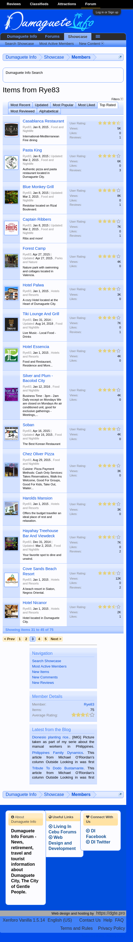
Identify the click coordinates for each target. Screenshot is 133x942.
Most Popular (63, 105)
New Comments (45, 677)
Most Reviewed (23, 111)
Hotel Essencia (36, 346)
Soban (28, 425)
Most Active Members (49, 666)
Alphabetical (48, 111)
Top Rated (108, 105)
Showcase (78, 36)
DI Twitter (98, 842)
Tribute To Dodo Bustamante (58, 768)
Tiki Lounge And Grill (41, 314)
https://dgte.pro (110, 913)
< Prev (9, 639)
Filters (117, 99)
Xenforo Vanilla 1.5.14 (24, 920)
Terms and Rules (76, 928)
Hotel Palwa (33, 285)
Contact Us (90, 920)
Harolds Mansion (37, 498)
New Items (40, 672)
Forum (90, 4)
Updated (41, 105)
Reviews (14, 4)
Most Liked (86, 105)
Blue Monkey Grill (38, 187)
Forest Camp (34, 248)
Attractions (67, 4)
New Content (91, 44)
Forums (52, 36)
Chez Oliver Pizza (38, 454)
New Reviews (43, 683)
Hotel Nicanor (35, 602)
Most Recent (20, 105)
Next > (56, 639)
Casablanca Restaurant (43, 121)
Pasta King (32, 150)
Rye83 (27, 127)
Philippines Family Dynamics (57, 753)
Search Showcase (46, 661)
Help (107, 920)
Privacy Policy (111, 928)
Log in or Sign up (107, 12)
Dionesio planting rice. (50, 737)
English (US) (60, 920)
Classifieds (39, 4)
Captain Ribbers (37, 219)
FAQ (119, 920)
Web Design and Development (62, 843)
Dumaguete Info (22, 36)
